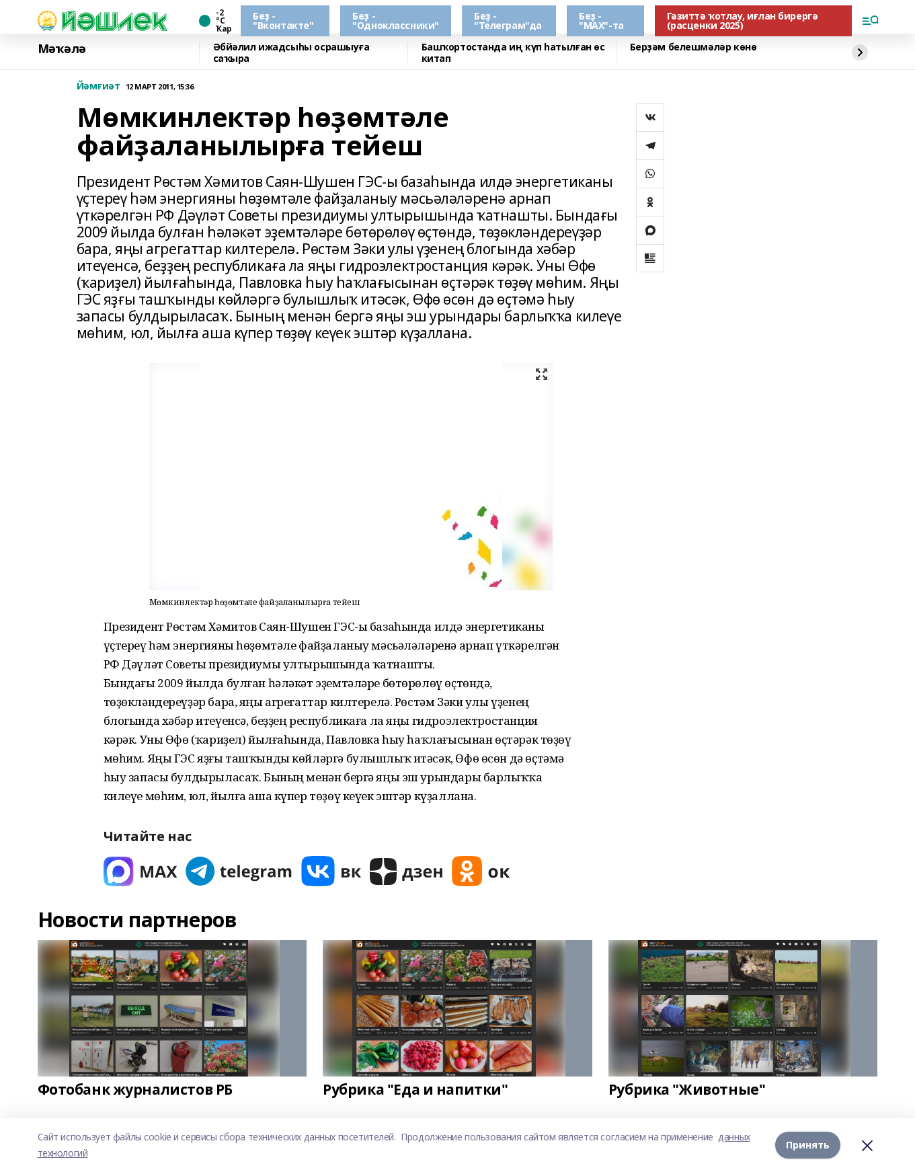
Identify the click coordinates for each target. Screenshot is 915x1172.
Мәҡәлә (62, 49)
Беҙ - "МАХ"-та (601, 20)
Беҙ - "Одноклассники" (395, 20)
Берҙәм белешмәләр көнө (693, 47)
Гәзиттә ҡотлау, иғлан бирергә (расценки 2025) (742, 20)
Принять (808, 1144)
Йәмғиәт (98, 86)
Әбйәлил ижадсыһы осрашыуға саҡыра (291, 53)
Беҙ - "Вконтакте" (283, 20)
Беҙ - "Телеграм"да (508, 20)
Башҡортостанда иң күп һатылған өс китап (513, 53)
